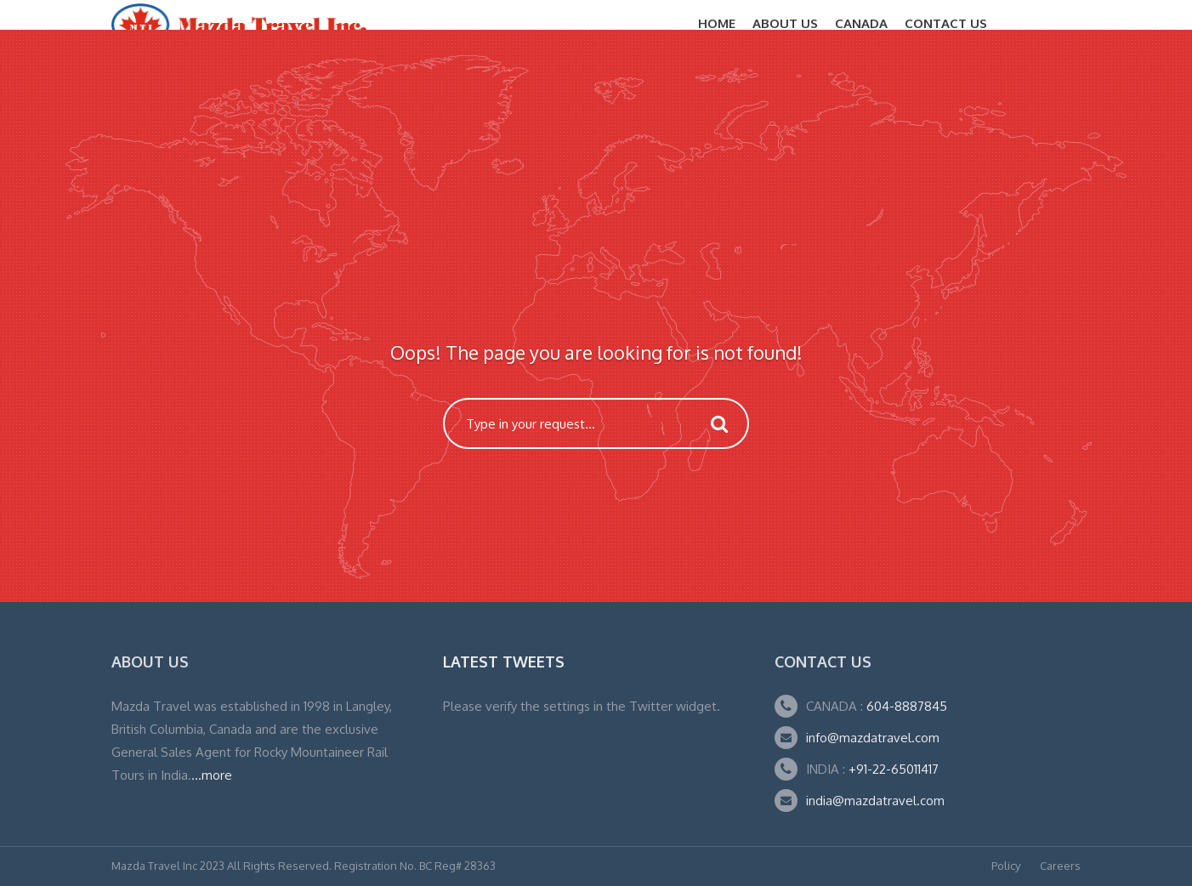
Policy (1005, 865)
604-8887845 (905, 706)
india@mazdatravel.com (875, 800)
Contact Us (946, 23)
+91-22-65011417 (894, 769)
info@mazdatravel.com (872, 738)
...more (211, 775)
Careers (1060, 865)
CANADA (861, 23)
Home (716, 23)
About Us (785, 23)
